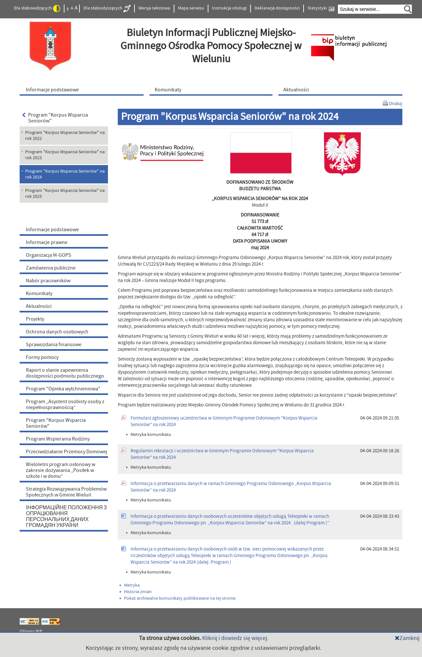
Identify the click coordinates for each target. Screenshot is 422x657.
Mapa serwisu (191, 8)
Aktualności (39, 306)
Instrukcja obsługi (229, 8)
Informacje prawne (46, 242)
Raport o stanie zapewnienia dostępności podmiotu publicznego (65, 373)
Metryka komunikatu (148, 435)
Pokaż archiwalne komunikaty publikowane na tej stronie (178, 598)
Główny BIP (31, 631)
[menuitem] (83, 89)
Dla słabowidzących (37, 8)
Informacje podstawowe (52, 229)
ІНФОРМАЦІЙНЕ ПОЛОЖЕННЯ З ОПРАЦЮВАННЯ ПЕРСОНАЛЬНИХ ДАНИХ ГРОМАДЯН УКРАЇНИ (66, 516)
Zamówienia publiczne (51, 268)
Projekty (35, 319)
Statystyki (321, 8)
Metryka (130, 585)
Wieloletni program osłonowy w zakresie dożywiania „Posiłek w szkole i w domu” (60, 470)
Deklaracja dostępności (277, 8)
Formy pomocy (42, 357)
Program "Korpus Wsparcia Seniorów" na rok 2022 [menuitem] (65, 135)
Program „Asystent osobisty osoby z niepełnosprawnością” (65, 404)
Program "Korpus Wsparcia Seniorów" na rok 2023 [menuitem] (65, 155)
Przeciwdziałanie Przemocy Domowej (66, 451)
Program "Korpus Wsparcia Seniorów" (55, 118)
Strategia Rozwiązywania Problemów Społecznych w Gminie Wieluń (66, 492)
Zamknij (407, 638)
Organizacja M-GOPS (48, 255)
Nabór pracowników (48, 280)
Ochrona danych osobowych (57, 331)
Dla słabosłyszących (107, 8)
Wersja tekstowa (154, 8)
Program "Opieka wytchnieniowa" (63, 388)
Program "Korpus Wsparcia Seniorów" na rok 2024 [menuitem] (65, 174)
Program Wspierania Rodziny (58, 439)
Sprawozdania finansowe (53, 344)
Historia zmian (136, 592)
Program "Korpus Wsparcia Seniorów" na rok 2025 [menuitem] (65, 193)
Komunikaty (39, 293)
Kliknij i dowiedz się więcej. (235, 638)
